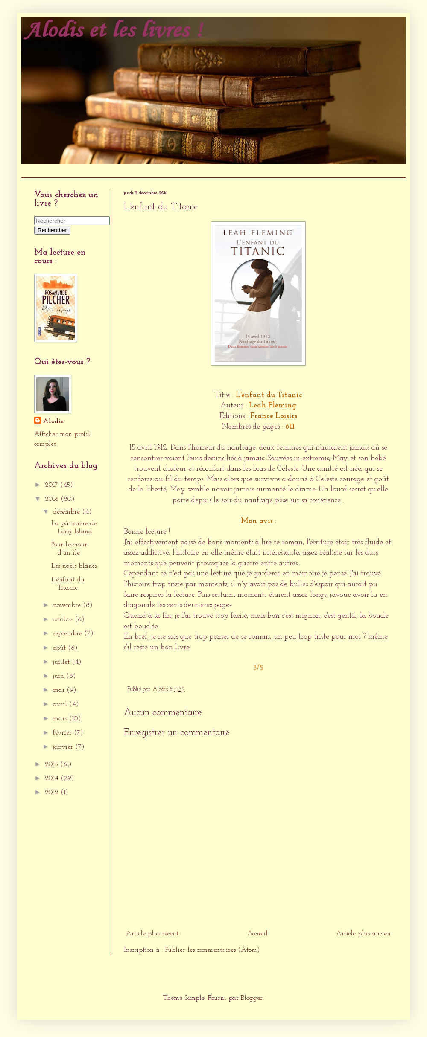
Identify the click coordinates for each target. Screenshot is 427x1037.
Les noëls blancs (74, 566)
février (63, 732)
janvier (64, 747)
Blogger (252, 998)
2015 (52, 764)
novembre (68, 605)
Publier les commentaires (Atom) (212, 950)
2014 (53, 778)
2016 (53, 499)
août (60, 648)
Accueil (35, 170)
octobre (64, 619)
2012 (53, 792)
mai (60, 690)
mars (61, 718)
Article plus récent (152, 933)
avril (61, 704)
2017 (52, 485)
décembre (67, 511)
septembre (68, 633)
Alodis (53, 421)
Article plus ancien (363, 933)
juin (59, 676)
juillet (62, 662)
